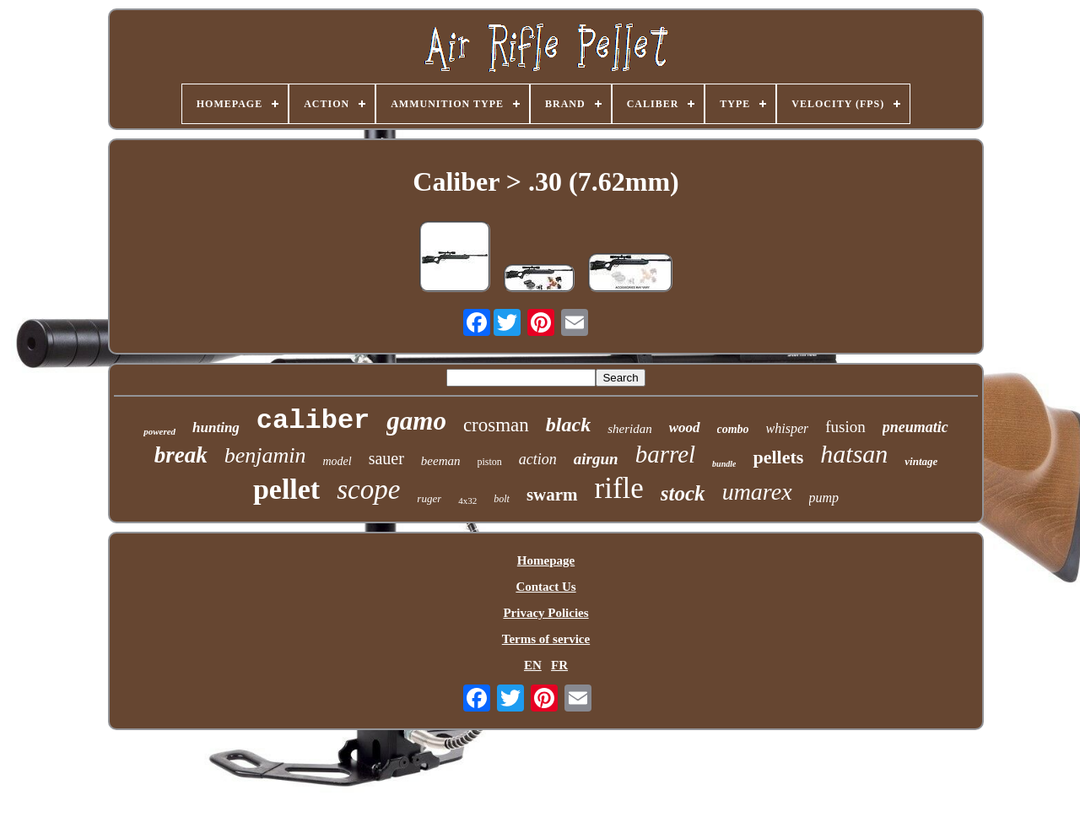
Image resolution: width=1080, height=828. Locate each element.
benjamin (265, 455)
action (538, 459)
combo (733, 429)
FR (559, 665)
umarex (757, 492)
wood (684, 427)
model (336, 461)
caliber (313, 420)
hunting (216, 427)
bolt (502, 499)
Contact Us (545, 586)
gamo (416, 421)
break (181, 455)
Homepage (546, 560)
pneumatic (915, 427)
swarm (552, 494)
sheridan (630, 429)
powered (159, 431)
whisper (787, 428)
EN (533, 665)
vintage (920, 461)
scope (368, 489)
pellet (286, 489)
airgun (596, 459)
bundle (724, 463)
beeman (441, 461)
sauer (386, 458)
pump (824, 497)
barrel (665, 454)
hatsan (854, 454)
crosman (496, 425)
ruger (429, 498)
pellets (778, 457)
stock (683, 493)
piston (490, 462)
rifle (619, 488)
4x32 (467, 500)
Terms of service (546, 639)
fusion (845, 427)
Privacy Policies (545, 613)
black (568, 425)
